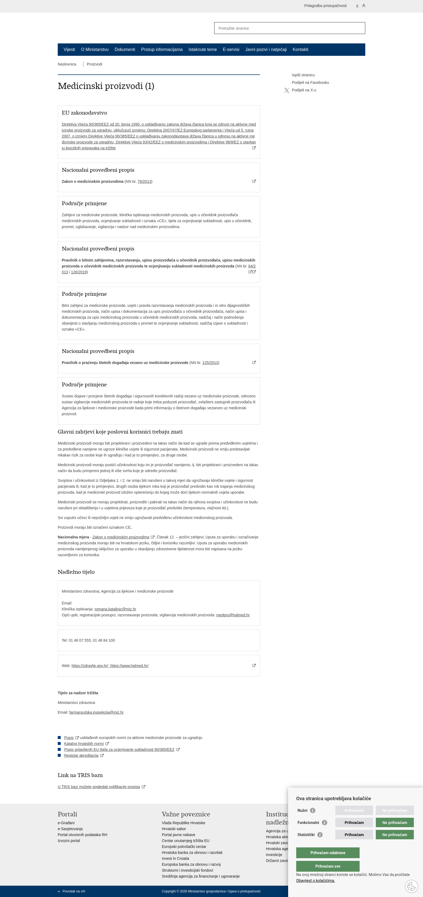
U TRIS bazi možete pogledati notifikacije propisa (99, 787)
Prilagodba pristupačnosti (325, 6)
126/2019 (79, 272)
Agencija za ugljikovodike (287, 831)
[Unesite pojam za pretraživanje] (284, 28)
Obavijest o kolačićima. (315, 880)
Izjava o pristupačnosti (244, 891)
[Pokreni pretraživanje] (359, 28)
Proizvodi (94, 64)
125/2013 (210, 362)
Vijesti (69, 49)
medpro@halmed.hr (233, 615)
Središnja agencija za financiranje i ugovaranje (201, 876)
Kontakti (300, 49)
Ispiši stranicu (299, 75)
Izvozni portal (69, 840)
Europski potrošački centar (184, 846)
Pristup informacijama (162, 49)
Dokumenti (125, 49)
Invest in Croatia (175, 858)
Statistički (306, 845)
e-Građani (66, 823)
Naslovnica (67, 64)
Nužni (302, 821)
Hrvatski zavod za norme (287, 843)
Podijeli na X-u (300, 90)
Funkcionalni (308, 833)
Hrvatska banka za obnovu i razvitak (192, 852)
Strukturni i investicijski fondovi (187, 870)
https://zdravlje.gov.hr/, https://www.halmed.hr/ (109, 666)
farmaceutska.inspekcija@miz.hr (96, 712)
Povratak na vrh (74, 891)
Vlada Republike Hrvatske (183, 823)
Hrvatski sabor (174, 829)
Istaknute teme (203, 49)
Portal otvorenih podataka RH (82, 835)
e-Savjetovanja (70, 829)
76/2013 (144, 181)
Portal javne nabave (178, 835)
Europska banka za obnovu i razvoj (191, 864)
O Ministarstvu (94, 49)
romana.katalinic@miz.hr (115, 609)
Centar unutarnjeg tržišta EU (186, 840)
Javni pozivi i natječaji (266, 49)
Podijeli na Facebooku (306, 82)
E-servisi (231, 49)
